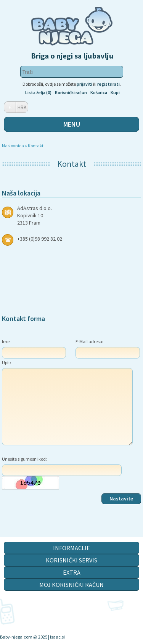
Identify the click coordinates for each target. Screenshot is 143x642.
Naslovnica (13, 145)
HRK (22, 107)
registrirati (108, 84)
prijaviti (84, 84)
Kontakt (35, 145)
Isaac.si (57, 637)
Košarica (98, 92)
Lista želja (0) (38, 92)
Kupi (115, 92)
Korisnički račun (71, 92)
